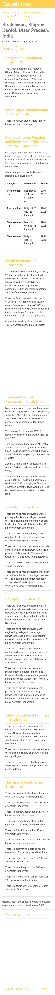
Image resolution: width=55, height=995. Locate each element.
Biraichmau (23, 16)
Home (5, 12)
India (14, 12)
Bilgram (10, 16)
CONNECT (9, 49)
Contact (44, 988)
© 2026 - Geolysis (16, 988)
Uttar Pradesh (27, 12)
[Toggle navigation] (48, 4)
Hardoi (41, 12)
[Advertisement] (27, 357)
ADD (22, 49)
